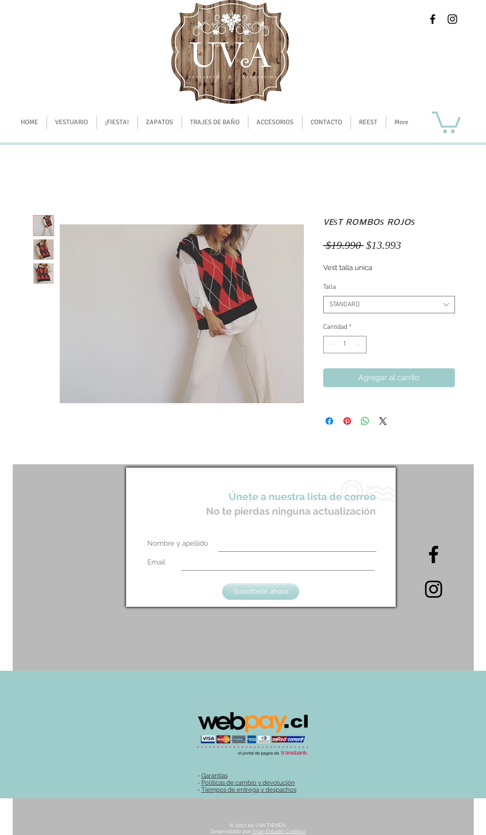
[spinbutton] (344, 344)
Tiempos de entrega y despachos (248, 789)
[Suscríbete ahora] (260, 591)
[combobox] (389, 305)
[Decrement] (330, 344)
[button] (116, 122)
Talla (329, 287)
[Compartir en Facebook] (329, 421)
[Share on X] (383, 421)
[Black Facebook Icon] (432, 19)
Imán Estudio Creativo (278, 831)
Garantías (214, 775)
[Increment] (359, 344)
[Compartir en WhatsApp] (365, 421)
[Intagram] (433, 589)
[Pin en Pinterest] (347, 421)
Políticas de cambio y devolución (248, 782)
